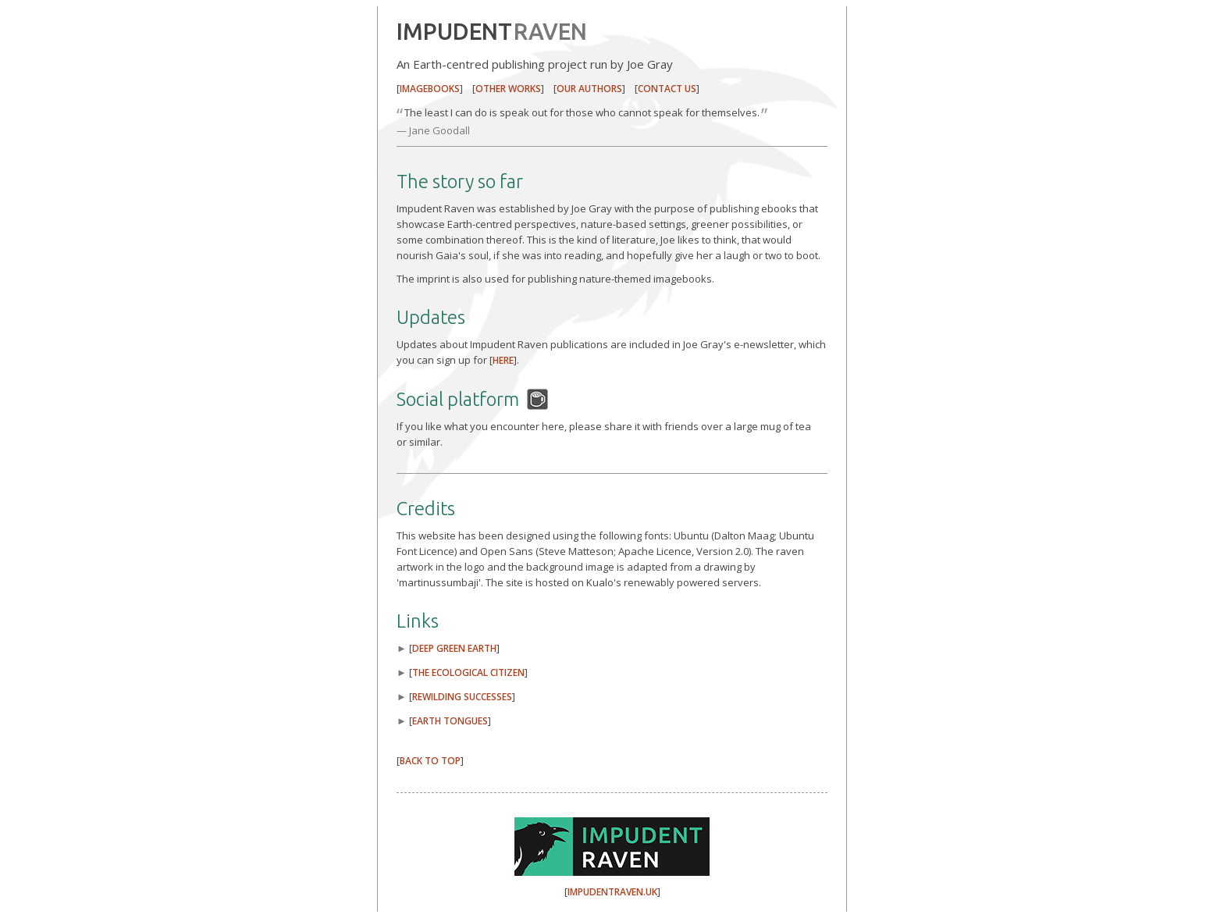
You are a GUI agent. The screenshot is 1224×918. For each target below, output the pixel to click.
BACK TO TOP (430, 760)
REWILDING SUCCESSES (462, 696)
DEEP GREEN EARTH (454, 648)
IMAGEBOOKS (430, 88)
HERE (503, 360)
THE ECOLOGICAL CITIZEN (468, 672)
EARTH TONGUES (450, 721)
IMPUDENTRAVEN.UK (612, 891)
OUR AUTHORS (589, 88)
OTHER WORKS (508, 88)
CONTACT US (667, 88)
